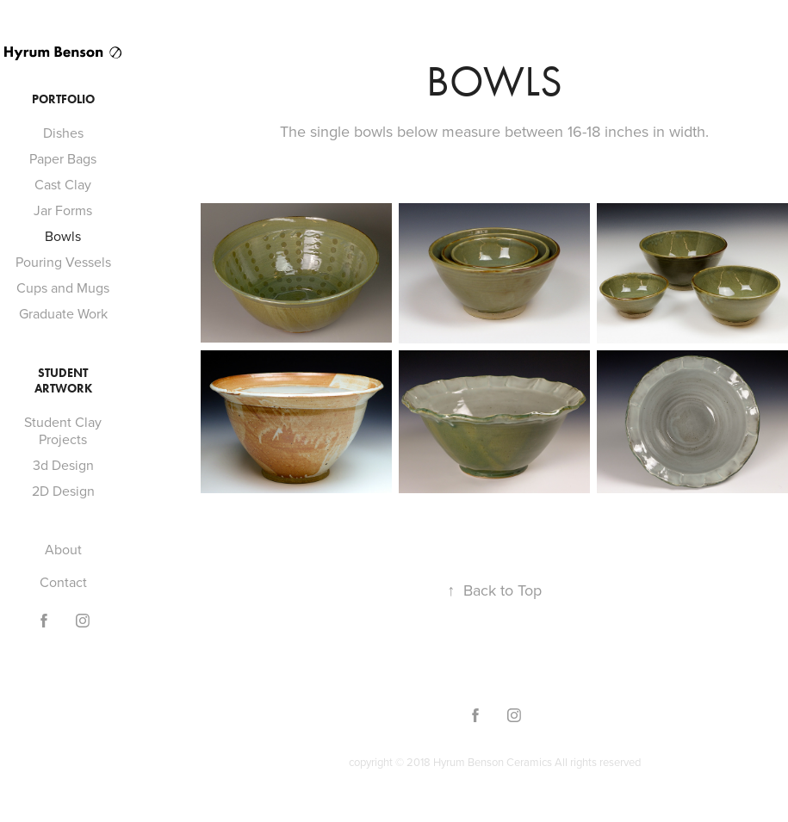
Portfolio (63, 99)
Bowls (63, 235)
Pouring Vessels (63, 261)
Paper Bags (62, 158)
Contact (63, 581)
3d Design (63, 464)
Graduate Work (63, 313)
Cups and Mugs (62, 287)
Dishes (63, 132)
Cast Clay (62, 184)
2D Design (63, 490)
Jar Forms (63, 210)
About (63, 549)
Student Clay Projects (63, 430)
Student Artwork (63, 381)
